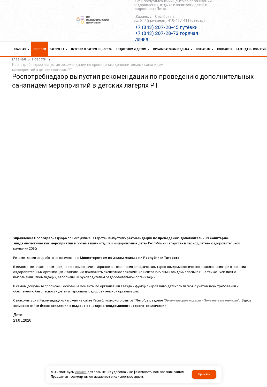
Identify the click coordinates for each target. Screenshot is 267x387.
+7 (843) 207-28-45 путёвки (166, 27)
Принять (204, 374)
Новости (39, 59)
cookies (81, 372)
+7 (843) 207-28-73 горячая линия (166, 36)
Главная (19, 59)
